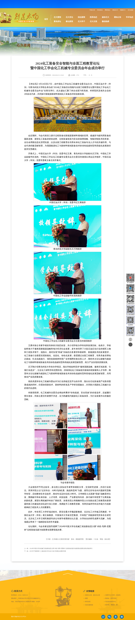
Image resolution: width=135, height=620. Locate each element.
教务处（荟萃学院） (111, 598)
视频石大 (123, 10)
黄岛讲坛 (57, 21)
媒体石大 (105, 17)
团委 (86, 598)
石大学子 (81, 21)
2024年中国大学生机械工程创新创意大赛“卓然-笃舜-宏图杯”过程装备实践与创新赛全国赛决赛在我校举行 (61, 548)
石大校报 (130, 10)
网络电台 (107, 10)
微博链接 (103, 617)
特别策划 (100, 10)
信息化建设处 (89, 605)
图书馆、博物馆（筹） (112, 605)
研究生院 (87, 601)
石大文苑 (93, 21)
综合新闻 (81, 17)
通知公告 (117, 17)
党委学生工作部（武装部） (113, 595)
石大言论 (69, 17)
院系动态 (93, 17)
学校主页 (92, 10)
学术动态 (129, 17)
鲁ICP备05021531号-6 (18, 616)
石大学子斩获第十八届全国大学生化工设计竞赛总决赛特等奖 (48, 551)
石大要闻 (57, 17)
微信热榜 (105, 21)
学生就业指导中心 (110, 601)
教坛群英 (69, 21)
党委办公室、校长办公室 (92, 595)
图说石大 (115, 10)
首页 (46, 19)
